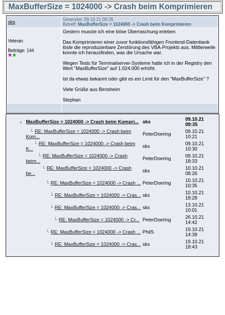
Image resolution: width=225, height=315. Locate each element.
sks (11, 21)
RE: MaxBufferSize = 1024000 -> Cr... (99, 219)
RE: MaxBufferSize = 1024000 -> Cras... (98, 195)
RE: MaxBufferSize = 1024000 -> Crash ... (96, 183)
